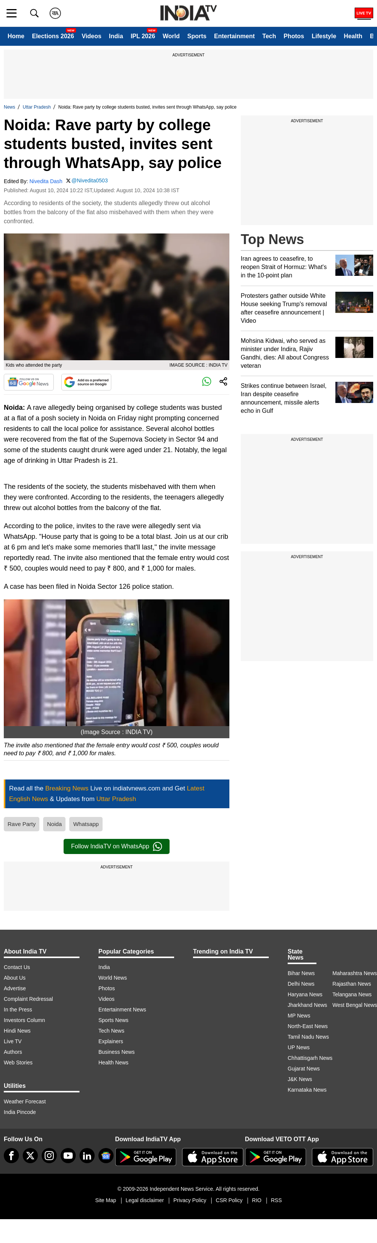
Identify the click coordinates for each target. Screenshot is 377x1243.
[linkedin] (87, 1155)
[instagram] (49, 1155)
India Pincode (20, 1112)
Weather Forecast (25, 1101)
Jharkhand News (307, 1005)
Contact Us (17, 967)
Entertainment (234, 36)
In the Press (18, 1010)
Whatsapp (86, 824)
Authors (13, 1052)
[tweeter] (30, 1155)
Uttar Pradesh (37, 107)
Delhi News (301, 984)
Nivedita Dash (46, 181)
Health (353, 36)
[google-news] (106, 1155)
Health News (113, 1062)
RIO (257, 1200)
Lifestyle (324, 36)
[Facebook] (11, 1155)
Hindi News (17, 1031)
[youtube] (68, 1155)
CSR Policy (229, 1200)
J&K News (300, 1079)
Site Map (105, 1200)
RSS (276, 1200)
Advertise (15, 988)
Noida (54, 824)
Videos (91, 36)
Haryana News (305, 994)
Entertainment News (122, 1010)
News (9, 107)
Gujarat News (304, 1069)
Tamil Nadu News (308, 1037)
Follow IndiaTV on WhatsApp (116, 846)
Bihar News (301, 973)
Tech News (111, 1031)
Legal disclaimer (145, 1200)
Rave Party (22, 824)
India (116, 36)
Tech (269, 36)
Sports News (113, 1020)
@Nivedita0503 (90, 180)
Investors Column (24, 1020)
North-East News (308, 1026)
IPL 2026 (143, 36)
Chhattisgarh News (310, 1058)
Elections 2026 (53, 36)
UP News (299, 1047)
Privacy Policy (189, 1200)
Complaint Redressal (28, 999)
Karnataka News (307, 1090)
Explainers (110, 1041)
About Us (15, 978)
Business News (116, 1052)
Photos (294, 36)
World (171, 36)
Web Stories (18, 1062)
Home (16, 36)
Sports (197, 36)
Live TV (13, 1041)
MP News (299, 1016)
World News (112, 978)
